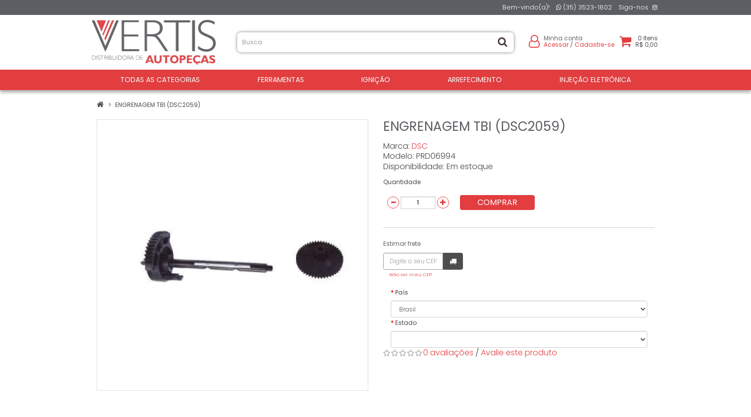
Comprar (497, 202)
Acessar (556, 44)
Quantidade (402, 182)
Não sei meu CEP (410, 274)
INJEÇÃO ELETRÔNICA (595, 80)
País (401, 292)
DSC (420, 146)
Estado (406, 322)
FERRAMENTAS (281, 80)
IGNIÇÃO (375, 80)
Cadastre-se (594, 44)
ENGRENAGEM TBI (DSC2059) (157, 105)
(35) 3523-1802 (584, 7)
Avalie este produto (519, 352)
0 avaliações (448, 352)
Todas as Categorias (160, 80)
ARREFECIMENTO (475, 80)
